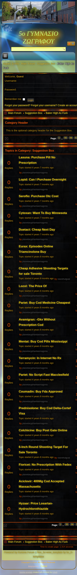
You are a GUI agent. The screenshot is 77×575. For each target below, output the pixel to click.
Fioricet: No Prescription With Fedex (45, 464)
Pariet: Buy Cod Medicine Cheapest (44, 302)
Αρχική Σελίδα (11, 63)
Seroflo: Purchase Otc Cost (38, 196)
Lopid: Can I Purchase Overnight (42, 179)
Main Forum (28, 63)
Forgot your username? (44, 105)
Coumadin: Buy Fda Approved (41, 391)
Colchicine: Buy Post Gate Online (43, 430)
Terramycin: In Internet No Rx (40, 358)
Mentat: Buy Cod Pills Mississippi (43, 341)
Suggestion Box (46, 63)
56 (71, 138)
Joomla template (25, 572)
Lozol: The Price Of (33, 286)
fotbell (55, 572)
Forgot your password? (17, 105)
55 (65, 138)
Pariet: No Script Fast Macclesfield (44, 374)
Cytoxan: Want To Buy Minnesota (43, 213)
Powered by (10, 552)
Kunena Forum (26, 552)
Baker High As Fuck (57, 113)
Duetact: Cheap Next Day (37, 229)
